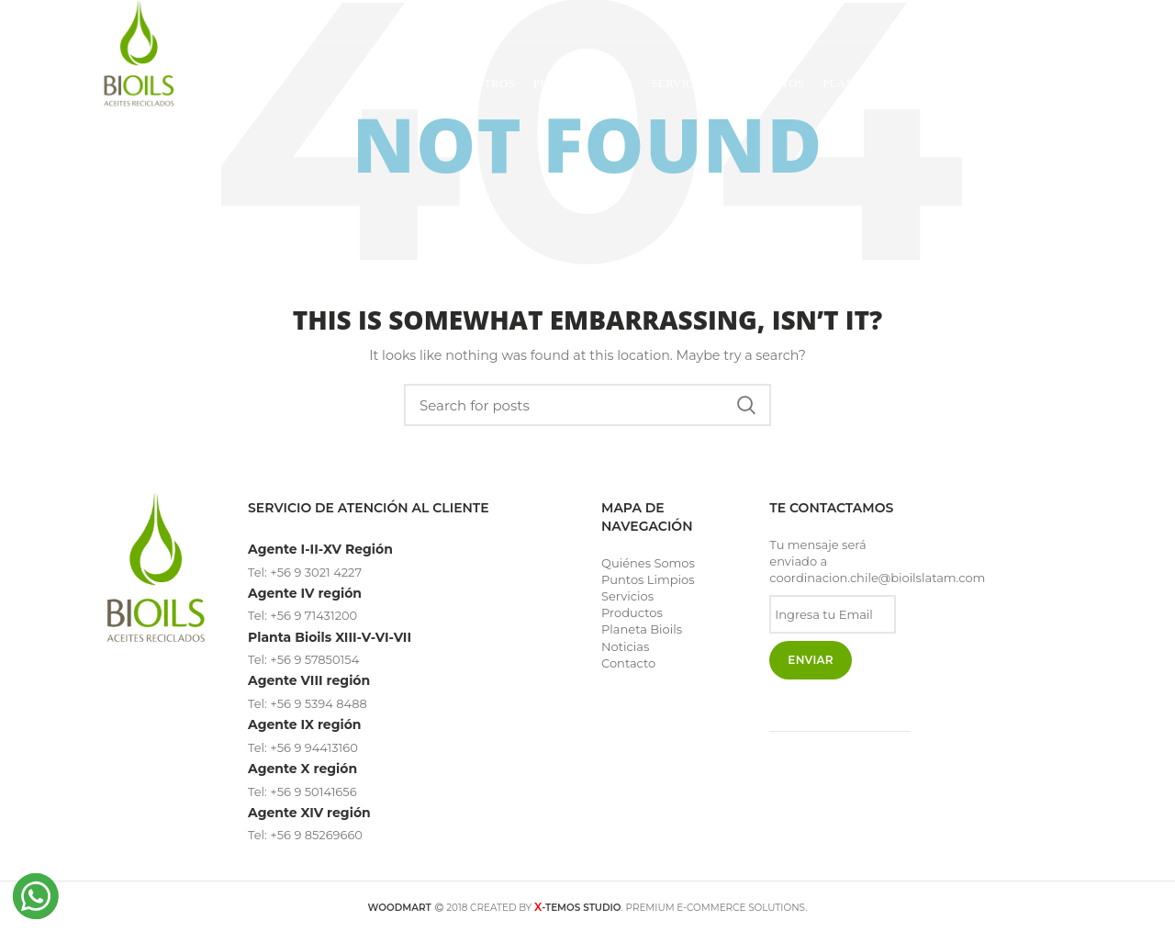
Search (746, 405)
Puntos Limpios (648, 579)
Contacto (628, 663)
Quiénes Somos (648, 563)
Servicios (627, 596)
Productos (632, 612)
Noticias (625, 646)
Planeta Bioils (641, 629)
